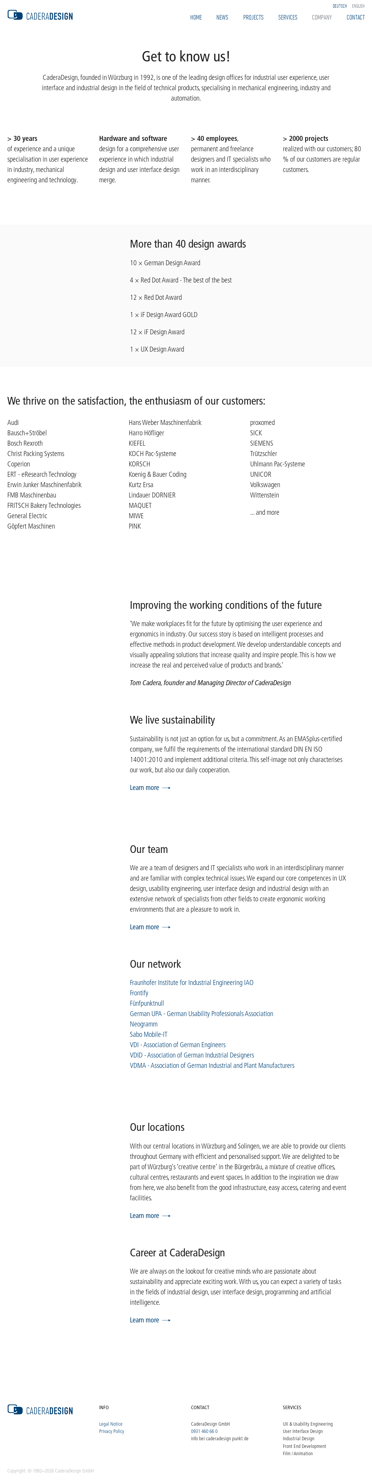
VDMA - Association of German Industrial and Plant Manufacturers (212, 1065)
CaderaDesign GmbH (210, 1424)
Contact (356, 17)
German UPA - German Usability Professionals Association (201, 1014)
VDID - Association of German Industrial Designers (192, 1055)
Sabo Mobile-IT (149, 1034)
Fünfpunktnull (147, 1003)
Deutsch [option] (340, 6)
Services (287, 17)
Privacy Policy (111, 1431)
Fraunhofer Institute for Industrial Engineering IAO (192, 982)
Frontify (139, 993)
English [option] (358, 6)
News (222, 17)
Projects (253, 17)
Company (322, 17)
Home (196, 17)
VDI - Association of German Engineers (178, 1045)
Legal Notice (111, 1424)
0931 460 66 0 (204, 1431)
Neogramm (144, 1024)
